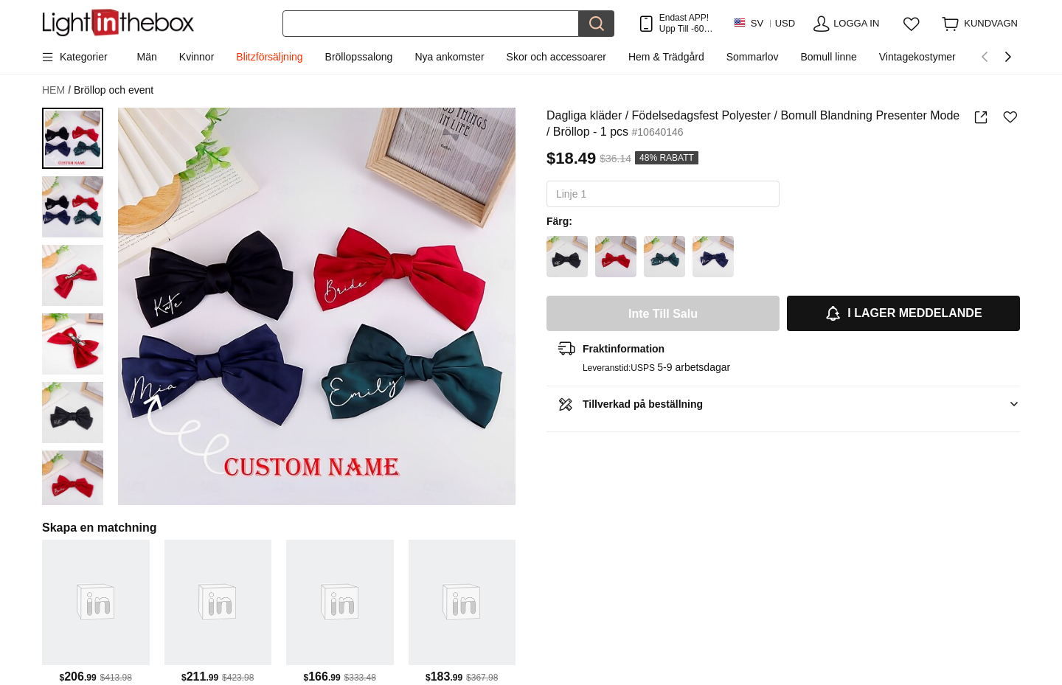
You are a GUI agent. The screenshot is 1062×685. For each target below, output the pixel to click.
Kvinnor (196, 57)
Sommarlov (752, 57)
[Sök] (430, 23)
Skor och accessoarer (556, 57)
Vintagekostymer (917, 57)
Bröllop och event (113, 90)
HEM (56, 90)
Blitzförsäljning (269, 57)
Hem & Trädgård (666, 57)
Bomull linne (828, 57)
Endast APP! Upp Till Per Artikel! (686, 23)
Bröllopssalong (359, 57)
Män (147, 57)
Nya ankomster (449, 57)
